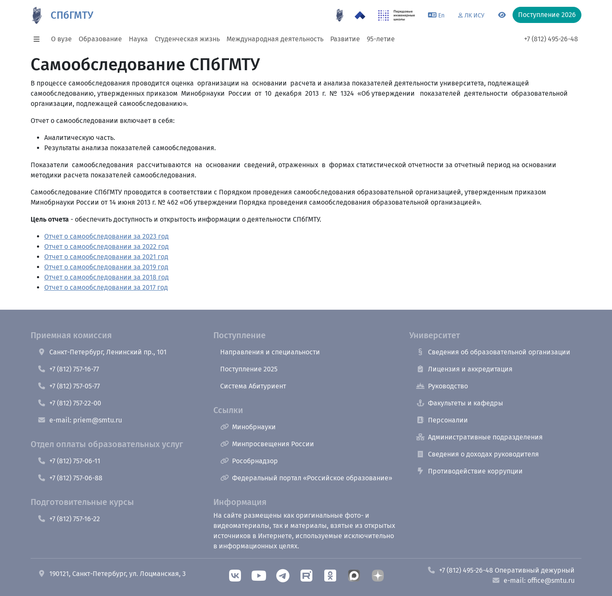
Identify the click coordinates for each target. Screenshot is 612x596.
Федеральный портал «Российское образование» (306, 478)
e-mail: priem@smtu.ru (79, 420)
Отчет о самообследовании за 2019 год (106, 267)
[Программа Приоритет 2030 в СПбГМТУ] (360, 15)
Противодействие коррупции (469, 471)
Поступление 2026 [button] (547, 15)
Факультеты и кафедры (459, 403)
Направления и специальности (270, 352)
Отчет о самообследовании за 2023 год (106, 236)
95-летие (381, 39)
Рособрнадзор (249, 461)
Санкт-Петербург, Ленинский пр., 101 (102, 352)
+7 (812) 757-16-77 (68, 369)
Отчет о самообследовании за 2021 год (106, 257)
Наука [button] (138, 39)
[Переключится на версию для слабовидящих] (502, 15)
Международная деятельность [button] (275, 39)
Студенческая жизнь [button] (187, 39)
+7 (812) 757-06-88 (69, 478)
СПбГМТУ (72, 15)
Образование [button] (100, 39)
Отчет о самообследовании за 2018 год (106, 277)
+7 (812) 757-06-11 (68, 461)
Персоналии (442, 420)
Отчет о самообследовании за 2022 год (106, 246)
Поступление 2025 (249, 369)
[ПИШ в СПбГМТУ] (397, 15)
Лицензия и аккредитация (464, 369)
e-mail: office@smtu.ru (533, 580)
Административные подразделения (479, 437)
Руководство (442, 386)
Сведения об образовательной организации (493, 352)
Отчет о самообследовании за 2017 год (106, 287)
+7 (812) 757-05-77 (68, 386)
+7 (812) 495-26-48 (551, 39)
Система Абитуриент (253, 386)
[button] (39, 39)
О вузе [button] (61, 39)
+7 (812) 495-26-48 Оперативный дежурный (501, 570)
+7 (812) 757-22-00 (69, 403)
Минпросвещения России (267, 444)
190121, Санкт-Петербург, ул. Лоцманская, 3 (111, 574)
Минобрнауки (248, 427)
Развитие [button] (345, 39)
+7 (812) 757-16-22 (68, 519)
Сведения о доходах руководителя (477, 454)
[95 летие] (339, 15)
